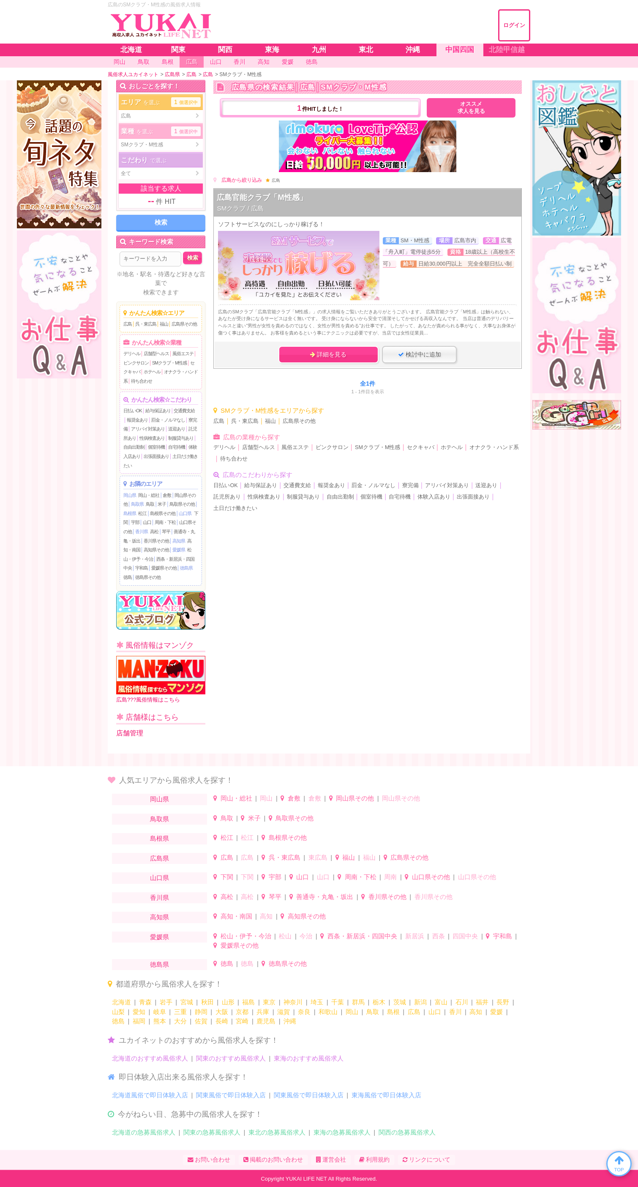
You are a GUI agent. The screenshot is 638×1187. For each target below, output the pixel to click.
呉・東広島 (145, 323)
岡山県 (129, 495)
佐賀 (201, 1021)
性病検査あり (152, 438)
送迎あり (176, 428)
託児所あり (227, 497)
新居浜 (414, 936)
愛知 (139, 1011)
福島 (248, 1002)
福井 (482, 1002)
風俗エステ (183, 353)
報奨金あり (137, 419)
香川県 (141, 531)
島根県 (129, 513)
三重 (180, 1011)
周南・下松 (165, 522)
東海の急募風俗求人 (342, 1132)
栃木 (379, 1002)
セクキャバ (420, 447)
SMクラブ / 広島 (240, 208)
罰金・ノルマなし (168, 419)
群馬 (358, 1002)
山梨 (118, 1011)
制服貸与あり (181, 438)
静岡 (201, 1011)
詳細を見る (328, 354)
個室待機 (156, 447)
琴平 (166, 531)
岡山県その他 (355, 798)
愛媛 (496, 1011)
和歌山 (328, 1011)
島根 (393, 1011)
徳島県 (186, 567)
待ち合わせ (141, 381)
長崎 (221, 1021)
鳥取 (150, 504)
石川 (461, 1002)
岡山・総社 (148, 495)
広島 (127, 323)
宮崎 (242, 1021)
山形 (228, 1002)
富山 (441, 1002)
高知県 (178, 540)
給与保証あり (158, 410)
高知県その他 (156, 549)
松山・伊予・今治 (246, 936)
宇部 (135, 522)
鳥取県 (137, 504)
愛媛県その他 (164, 567)
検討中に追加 (419, 354)
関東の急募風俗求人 (211, 1132)
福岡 (139, 1021)
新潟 (420, 1002)
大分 (180, 1021)
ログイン (514, 25)
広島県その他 (184, 323)
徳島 (127, 577)
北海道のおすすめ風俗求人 (150, 1058)
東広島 (317, 857)
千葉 (337, 1002)
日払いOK (132, 410)
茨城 (399, 1002)
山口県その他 (431, 877)
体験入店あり (433, 497)
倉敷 (167, 495)
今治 (306, 936)
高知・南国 (236, 916)
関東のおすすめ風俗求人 (231, 1058)
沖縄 (290, 1021)
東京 (269, 1002)
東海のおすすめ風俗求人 (309, 1058)
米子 (162, 504)
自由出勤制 (134, 447)
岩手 (166, 1002)
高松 (154, 531)
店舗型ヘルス (156, 353)
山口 (147, 522)
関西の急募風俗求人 (407, 1132)
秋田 (207, 1002)
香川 (455, 1011)
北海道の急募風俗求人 (143, 1132)
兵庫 (262, 1011)
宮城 (186, 1002)
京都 (242, 1011)
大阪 (221, 1011)
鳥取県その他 (182, 504)
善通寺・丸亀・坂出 (324, 897)
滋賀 (283, 1011)
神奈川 (293, 1002)
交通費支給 (184, 410)
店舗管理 (129, 733)
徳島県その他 (148, 577)
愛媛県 (178, 549)
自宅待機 (176, 447)
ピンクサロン (136, 362)
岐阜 (159, 1011)
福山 (164, 323)
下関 (227, 877)
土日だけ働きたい (235, 508)
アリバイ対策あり (148, 428)
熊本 (159, 1021)
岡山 (266, 798)
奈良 (304, 1011)
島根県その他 (162, 513)
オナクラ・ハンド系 (494, 447)
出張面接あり (156, 456)
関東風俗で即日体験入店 (231, 1095)
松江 (142, 513)
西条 (438, 936)
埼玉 (317, 1002)
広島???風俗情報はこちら (160, 679)
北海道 (121, 1002)
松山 (285, 936)
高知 (266, 916)
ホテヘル (152, 371)
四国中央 (465, 936)
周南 (390, 876)
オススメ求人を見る (471, 107)
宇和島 (141, 567)
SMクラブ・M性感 (169, 362)
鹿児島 (265, 1021)
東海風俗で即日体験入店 (386, 1095)
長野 (502, 1002)
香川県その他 (156, 540)
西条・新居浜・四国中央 (362, 936)
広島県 (159, 858)
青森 (145, 1002)
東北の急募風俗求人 (276, 1132)
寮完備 (410, 485)
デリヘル (131, 353)
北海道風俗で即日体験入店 (150, 1095)
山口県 (185, 513)
